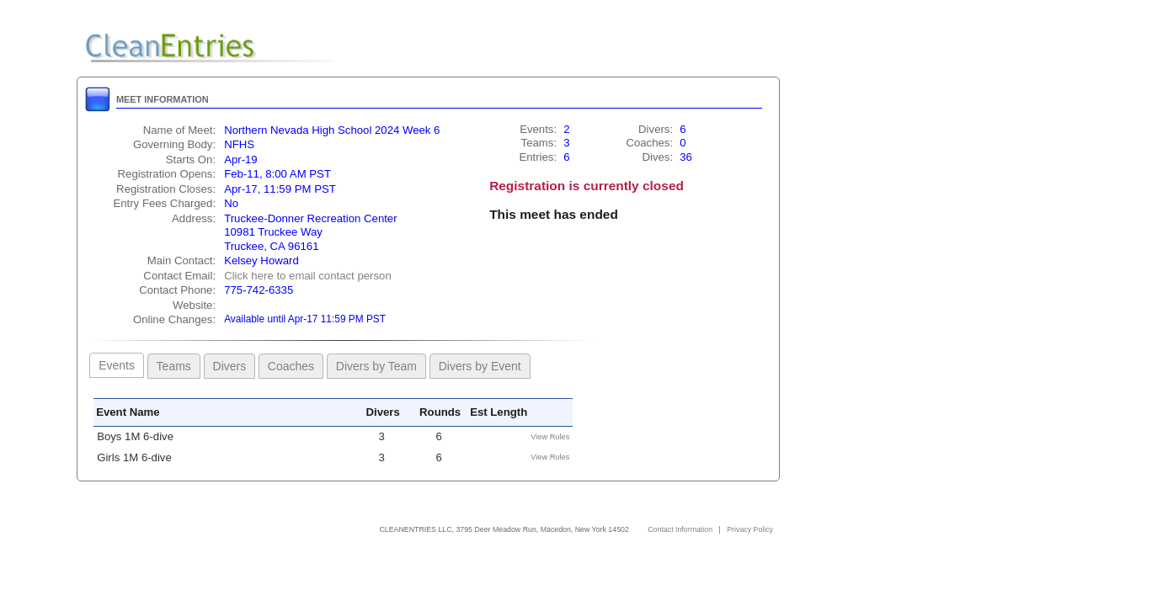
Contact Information (680, 529)
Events (117, 365)
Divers (230, 366)
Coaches (291, 366)
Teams (174, 366)
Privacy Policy (750, 529)
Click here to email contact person (308, 275)
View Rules (550, 437)
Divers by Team (376, 366)
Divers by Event (480, 366)
